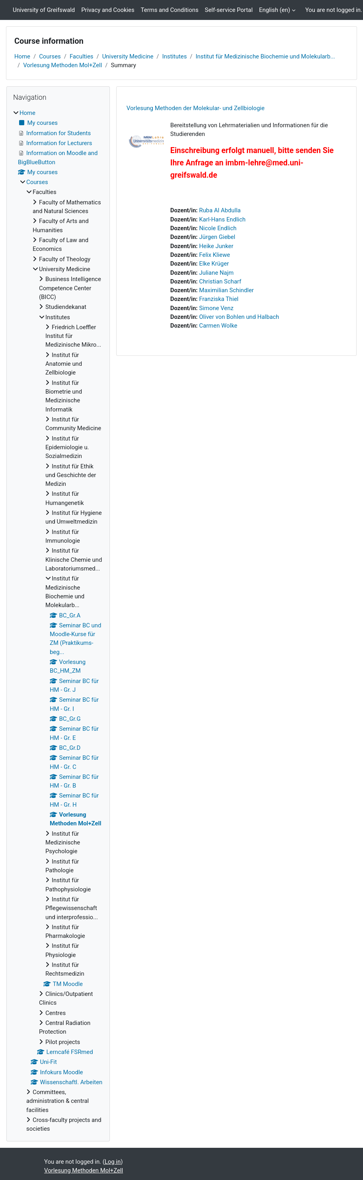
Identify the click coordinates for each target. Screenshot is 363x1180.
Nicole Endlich (217, 228)
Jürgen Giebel (217, 237)
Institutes (174, 56)
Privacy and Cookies (107, 10)
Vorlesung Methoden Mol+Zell (62, 65)
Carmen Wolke (218, 325)
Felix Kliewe (214, 254)
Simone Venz (216, 308)
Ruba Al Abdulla (219, 210)
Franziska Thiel (218, 299)
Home (22, 56)
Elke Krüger (214, 263)
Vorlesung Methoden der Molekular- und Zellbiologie (196, 108)
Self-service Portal (229, 10)
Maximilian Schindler (226, 290)
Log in (113, 1161)
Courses (50, 56)
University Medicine (128, 56)
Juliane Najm (216, 272)
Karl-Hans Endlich (222, 219)
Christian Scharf (220, 281)
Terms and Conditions (170, 10)
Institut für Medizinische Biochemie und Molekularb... (265, 56)
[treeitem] (58, 621)
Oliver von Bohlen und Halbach (239, 316)
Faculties (82, 56)
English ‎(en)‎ (274, 10)
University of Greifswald (44, 10)
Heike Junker (216, 246)
